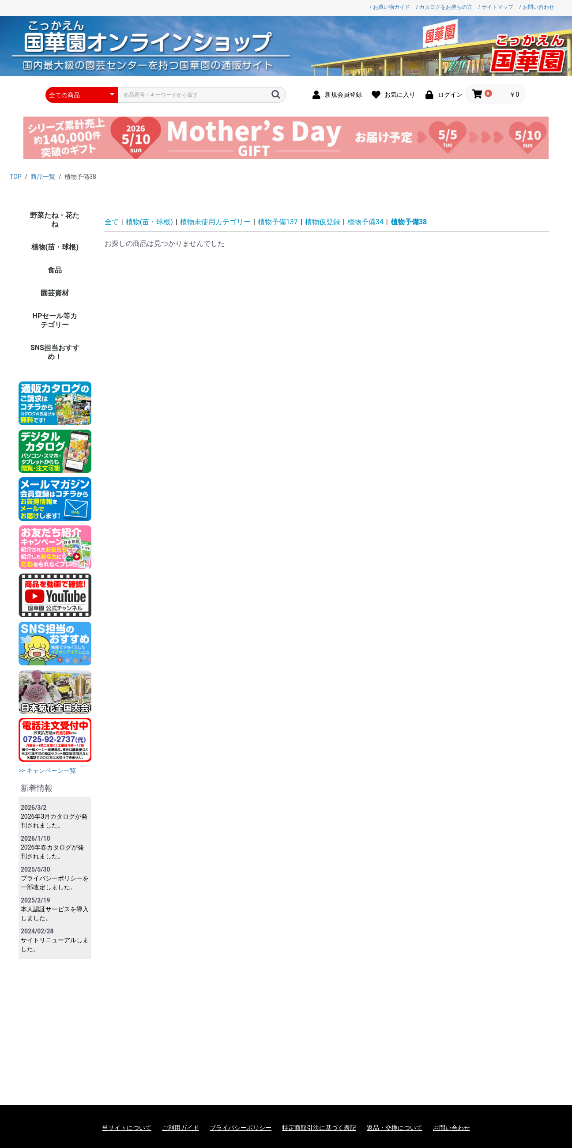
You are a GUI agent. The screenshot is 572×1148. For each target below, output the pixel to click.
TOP (16, 176)
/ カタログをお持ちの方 (444, 7)
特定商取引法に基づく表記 (319, 1127)
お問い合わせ (451, 1127)
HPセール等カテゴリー (55, 320)
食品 (55, 270)
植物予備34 (365, 222)
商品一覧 (42, 176)
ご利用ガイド (180, 1127)
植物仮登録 (322, 222)
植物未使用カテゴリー (215, 222)
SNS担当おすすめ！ (54, 352)
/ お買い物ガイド (389, 7)
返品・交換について (394, 1127)
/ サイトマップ (495, 7)
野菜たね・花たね (54, 219)
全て (112, 222)
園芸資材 (55, 293)
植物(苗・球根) (55, 247)
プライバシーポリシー (240, 1127)
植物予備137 (278, 222)
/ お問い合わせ (536, 7)
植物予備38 (409, 222)
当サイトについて (126, 1127)
